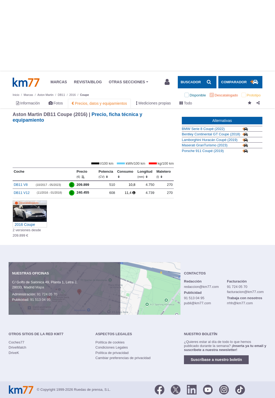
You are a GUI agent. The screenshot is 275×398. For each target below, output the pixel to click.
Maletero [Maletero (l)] (164, 174)
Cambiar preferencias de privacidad (122, 358)
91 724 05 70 (47, 294)
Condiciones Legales (111, 347)
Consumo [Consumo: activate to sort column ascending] (125, 174)
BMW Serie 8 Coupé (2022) (203, 129)
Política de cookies (109, 342)
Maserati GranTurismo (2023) (204, 145)
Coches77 (16, 342)
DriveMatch (17, 347)
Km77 (26, 82)
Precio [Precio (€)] (82, 174)
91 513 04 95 (40, 300)
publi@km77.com (197, 303)
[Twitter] (175, 389)
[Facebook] (159, 389)
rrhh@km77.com (240, 303)
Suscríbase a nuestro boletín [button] (216, 359)
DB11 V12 (22, 193)
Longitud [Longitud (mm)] (145, 174)
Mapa (39, 287)
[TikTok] (240, 389)
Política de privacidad (112, 353)
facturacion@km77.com (245, 292)
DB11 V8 (21, 185)
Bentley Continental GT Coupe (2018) (211, 134)
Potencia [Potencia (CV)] (106, 174)
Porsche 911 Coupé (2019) (203, 151)
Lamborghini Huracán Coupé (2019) (209, 140)
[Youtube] (208, 389)
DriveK (14, 353)
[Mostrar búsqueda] (197, 82)
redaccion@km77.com (201, 287)
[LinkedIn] (192, 389)
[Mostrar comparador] (240, 82)
